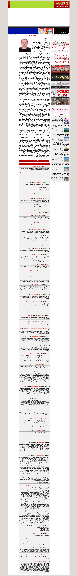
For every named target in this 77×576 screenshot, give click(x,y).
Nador (61, 27)
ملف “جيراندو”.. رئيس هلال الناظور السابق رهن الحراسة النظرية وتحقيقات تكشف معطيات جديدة (61, 62)
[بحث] (60, 38)
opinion (20, 27)
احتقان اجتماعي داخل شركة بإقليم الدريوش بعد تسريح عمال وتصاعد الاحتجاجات (62, 58)
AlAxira (16, 27)
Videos (31, 27)
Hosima (51, 27)
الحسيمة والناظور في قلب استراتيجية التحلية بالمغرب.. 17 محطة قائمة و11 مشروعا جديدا (60, 164)
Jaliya (36, 27)
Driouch (56, 27)
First (67, 27)
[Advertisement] (39, 17)
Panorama (25, 27)
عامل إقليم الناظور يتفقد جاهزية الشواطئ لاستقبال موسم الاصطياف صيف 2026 (61, 154)
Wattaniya (41, 27)
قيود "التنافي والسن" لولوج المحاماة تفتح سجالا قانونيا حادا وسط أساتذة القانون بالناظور (61, 144)
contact (11, 27)
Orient (46, 27)
